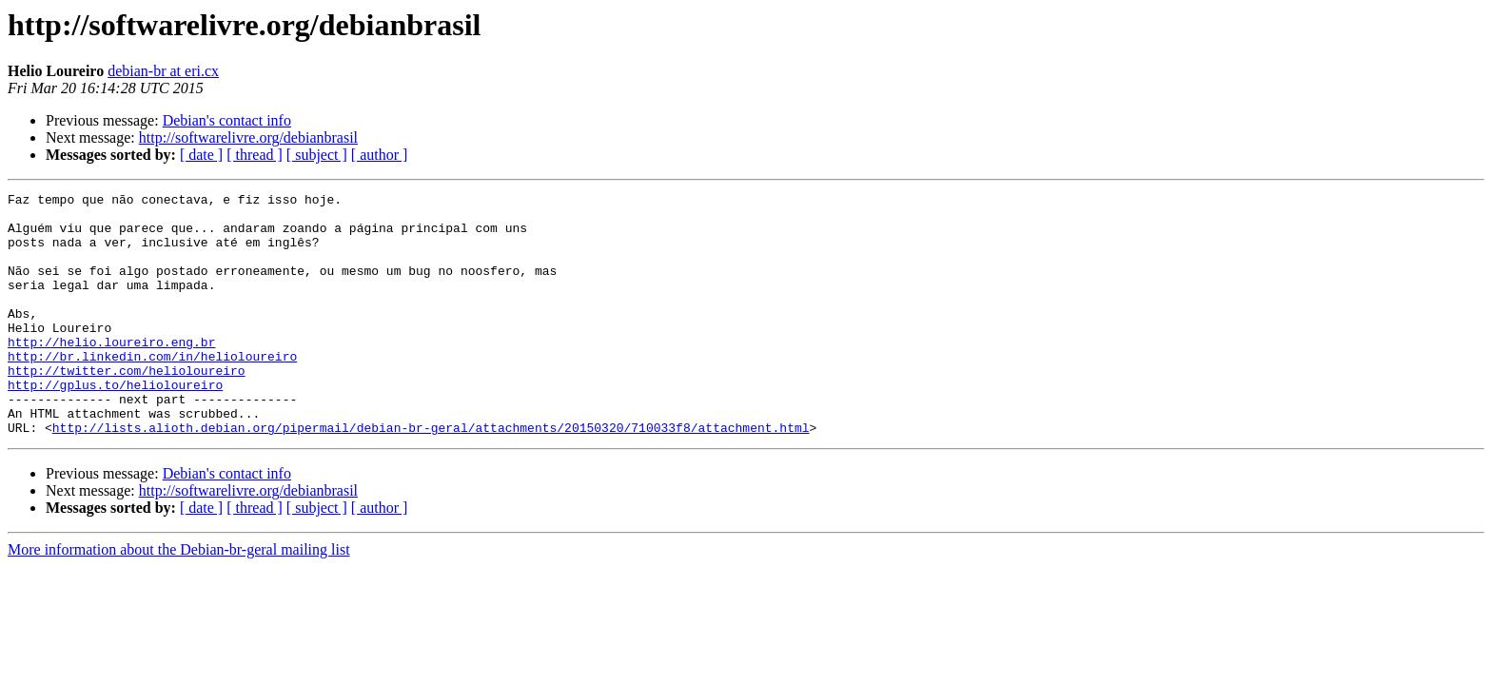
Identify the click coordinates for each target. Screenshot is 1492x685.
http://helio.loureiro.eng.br (111, 373)
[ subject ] (316, 155)
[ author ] (379, 155)
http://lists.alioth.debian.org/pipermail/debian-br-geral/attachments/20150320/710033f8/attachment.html (431, 475)
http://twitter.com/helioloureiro (126, 407)
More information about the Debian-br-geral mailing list (179, 598)
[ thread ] (254, 155)
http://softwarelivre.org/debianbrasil (248, 137)
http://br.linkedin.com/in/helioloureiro (152, 390)
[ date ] (201, 155)
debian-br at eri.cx (163, 71)
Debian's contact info (227, 120)
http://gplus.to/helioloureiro (115, 424)
